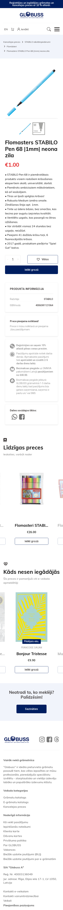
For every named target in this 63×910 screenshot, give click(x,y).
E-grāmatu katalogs (16, 802)
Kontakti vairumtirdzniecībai (21, 896)
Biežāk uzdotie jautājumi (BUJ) (22, 854)
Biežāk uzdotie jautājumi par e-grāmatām (29, 859)
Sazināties (31, 709)
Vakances (9, 849)
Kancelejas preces (11, 42)
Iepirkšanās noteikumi (17, 826)
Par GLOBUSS (12, 845)
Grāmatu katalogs (14, 797)
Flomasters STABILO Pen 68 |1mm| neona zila (28, 51)
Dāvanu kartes (12, 836)
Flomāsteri (12, 46)
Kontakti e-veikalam (16, 891)
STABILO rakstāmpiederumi (37, 42)
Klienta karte (11, 831)
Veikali (7, 900)
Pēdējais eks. (31, 641)
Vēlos (43, 259)
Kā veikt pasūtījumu (15, 822)
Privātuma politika (14, 840)
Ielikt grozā (31, 269)
